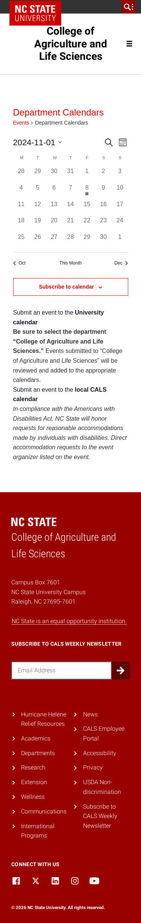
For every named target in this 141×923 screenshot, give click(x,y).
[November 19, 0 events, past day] (37, 224)
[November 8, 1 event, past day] (87, 191)
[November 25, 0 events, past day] (21, 241)
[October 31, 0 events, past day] (70, 175)
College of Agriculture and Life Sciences (70, 43)
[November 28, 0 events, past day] (70, 241)
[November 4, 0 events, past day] (21, 191)
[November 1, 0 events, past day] (87, 175)
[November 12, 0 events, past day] (37, 208)
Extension (34, 782)
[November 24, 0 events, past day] (120, 224)
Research (33, 767)
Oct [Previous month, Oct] (19, 263)
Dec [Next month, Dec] (121, 263)
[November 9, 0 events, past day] (103, 191)
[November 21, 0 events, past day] (70, 224)
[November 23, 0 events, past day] (103, 224)
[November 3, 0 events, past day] (120, 175)
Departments (38, 753)
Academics (35, 738)
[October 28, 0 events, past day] (21, 175)
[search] (128, 7)
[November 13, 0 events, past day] (54, 208)
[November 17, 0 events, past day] (120, 208)
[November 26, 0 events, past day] (37, 241)
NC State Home (35, 13)
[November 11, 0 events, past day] (21, 208)
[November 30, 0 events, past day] (103, 241)
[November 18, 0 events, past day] (21, 224)
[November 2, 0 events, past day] (103, 175)
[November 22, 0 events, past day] (87, 224)
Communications (44, 811)
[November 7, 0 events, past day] (70, 191)
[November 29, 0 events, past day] (87, 241)
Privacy (93, 767)
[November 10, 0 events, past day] (120, 191)
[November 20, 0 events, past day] (54, 224)
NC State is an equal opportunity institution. (69, 621)
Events (21, 123)
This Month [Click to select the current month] (70, 263)
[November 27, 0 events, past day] (54, 241)
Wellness (33, 796)
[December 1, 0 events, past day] (120, 241)
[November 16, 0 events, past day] (103, 208)
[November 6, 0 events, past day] (54, 191)
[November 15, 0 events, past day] (87, 208)
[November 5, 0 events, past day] (37, 191)
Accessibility (99, 753)
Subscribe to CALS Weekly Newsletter (100, 816)
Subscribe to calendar (66, 287)
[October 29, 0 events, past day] (37, 175)
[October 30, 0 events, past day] (54, 175)
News (90, 714)
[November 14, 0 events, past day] (70, 208)
